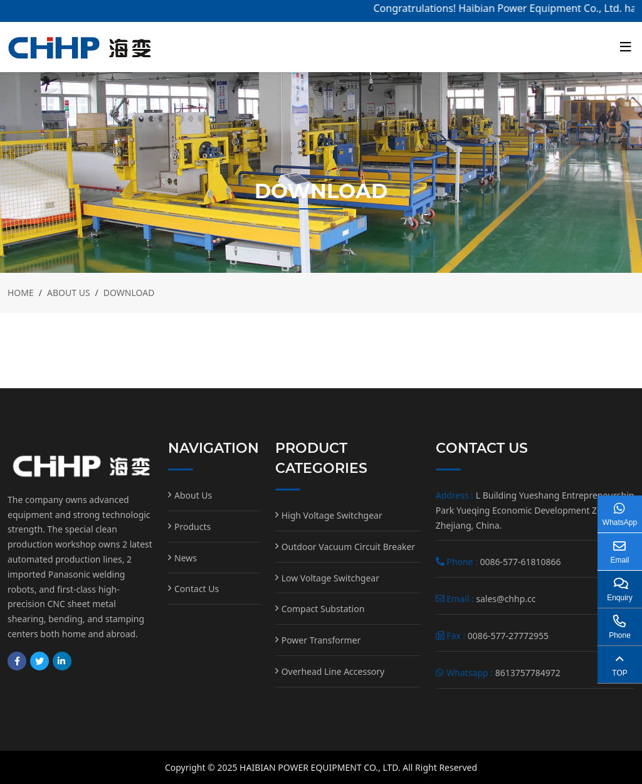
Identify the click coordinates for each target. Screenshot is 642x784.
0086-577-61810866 (520, 562)
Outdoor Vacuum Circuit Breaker (349, 547)
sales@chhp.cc (505, 599)
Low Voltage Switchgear (330, 578)
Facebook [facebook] (17, 661)
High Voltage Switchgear (332, 515)
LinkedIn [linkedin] (62, 661)
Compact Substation (323, 609)
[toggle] (625, 47)
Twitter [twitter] (39, 661)
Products (192, 526)
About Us (193, 495)
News (185, 558)
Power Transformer (321, 640)
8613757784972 (527, 673)
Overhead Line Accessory (333, 671)
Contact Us (196, 589)
